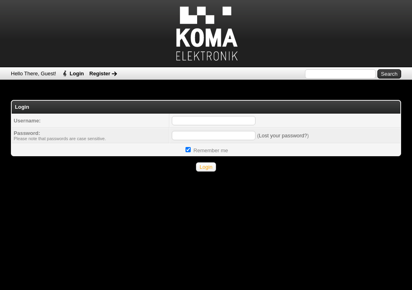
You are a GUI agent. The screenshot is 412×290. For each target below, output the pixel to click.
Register (99, 73)
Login (77, 73)
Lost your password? (283, 136)
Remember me (206, 150)
